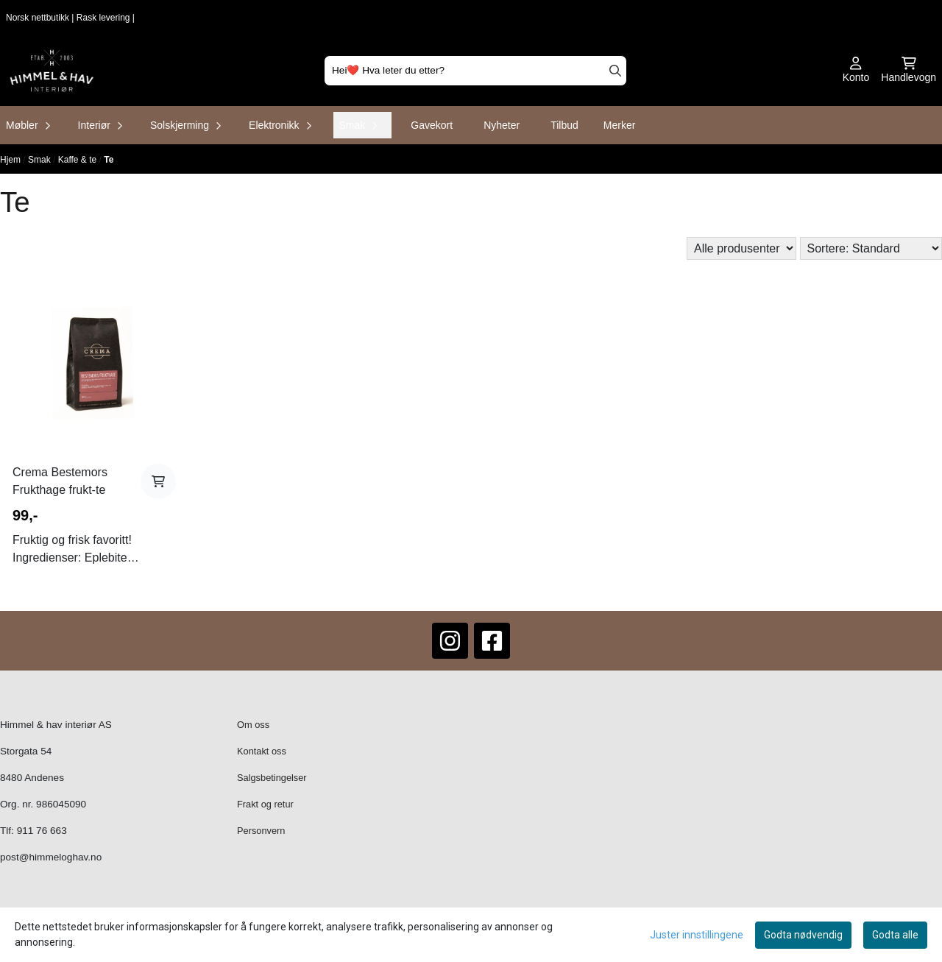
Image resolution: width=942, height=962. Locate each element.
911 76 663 (42, 830)
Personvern (261, 830)
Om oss (253, 724)
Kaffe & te (78, 160)
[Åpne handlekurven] (908, 71)
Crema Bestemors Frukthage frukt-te (60, 481)
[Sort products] (871, 248)
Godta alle (895, 935)
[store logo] (52, 71)
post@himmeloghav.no (51, 857)
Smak (40, 160)
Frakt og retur (265, 804)
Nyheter (502, 125)
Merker (619, 125)
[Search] (615, 70)
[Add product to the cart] (158, 481)
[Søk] (475, 70)
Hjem (11, 160)
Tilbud (564, 125)
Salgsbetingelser (272, 777)
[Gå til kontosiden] (856, 71)
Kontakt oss (261, 751)
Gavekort (432, 125)
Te (108, 160)
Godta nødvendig (803, 935)
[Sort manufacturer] (741, 248)
